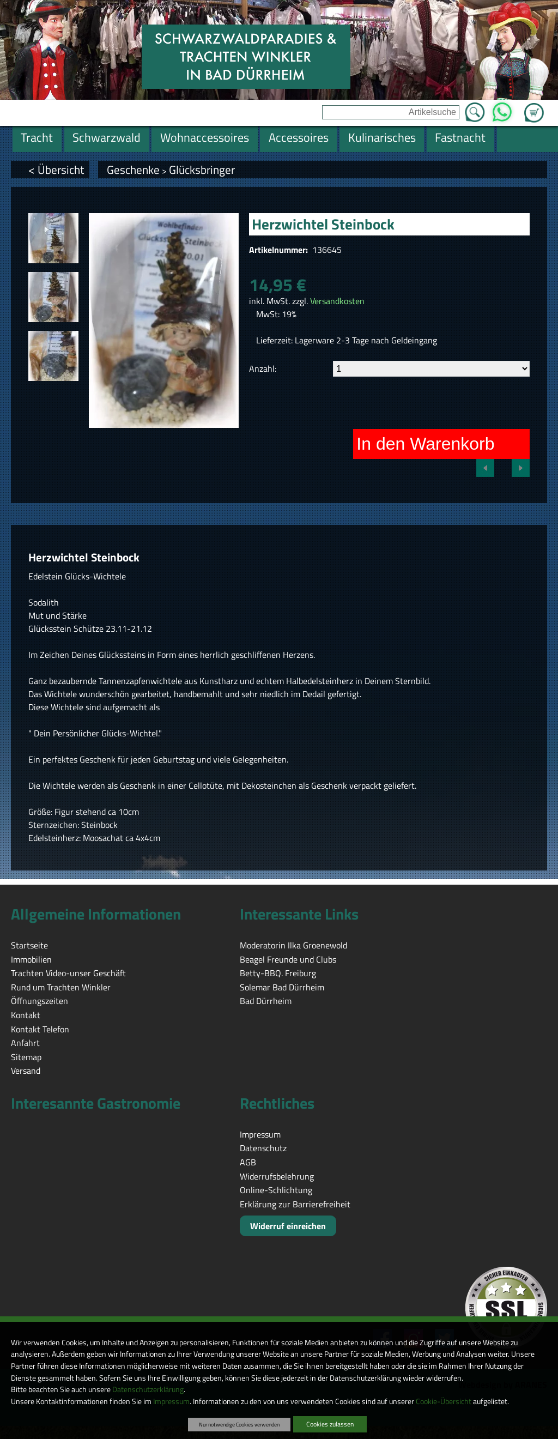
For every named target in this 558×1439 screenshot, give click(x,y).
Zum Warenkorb (534, 106)
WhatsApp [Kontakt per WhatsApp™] (502, 109)
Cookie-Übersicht (443, 1401)
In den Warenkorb (425, 444)
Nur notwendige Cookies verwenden (239, 1424)
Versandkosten (337, 300)
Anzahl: (262, 368)
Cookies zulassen (330, 1424)
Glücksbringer (202, 169)
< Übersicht (56, 169)
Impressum (171, 1401)
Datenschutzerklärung (148, 1389)
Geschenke (133, 169)
